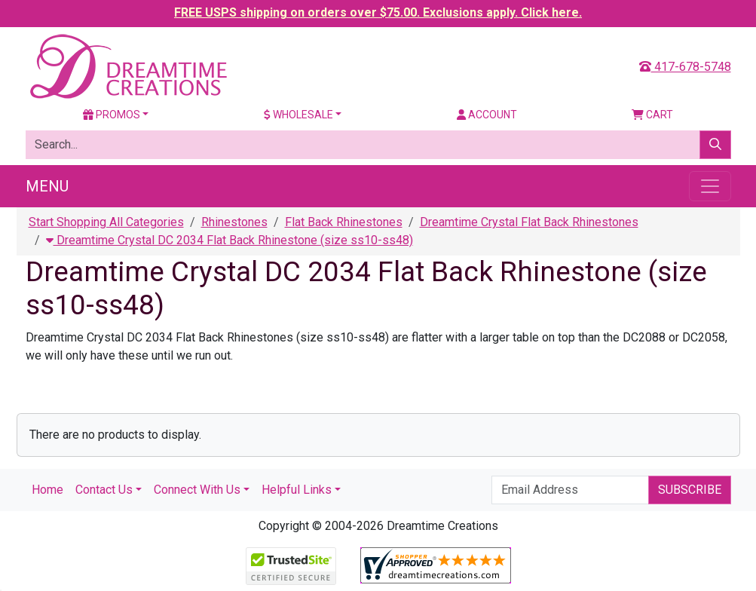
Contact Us (104, 489)
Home (47, 489)
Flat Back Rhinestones (343, 222)
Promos (111, 115)
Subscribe (689, 489)
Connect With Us (197, 489)
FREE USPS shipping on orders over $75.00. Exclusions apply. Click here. (378, 12)
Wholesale (298, 115)
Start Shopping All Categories (106, 222)
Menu (47, 186)
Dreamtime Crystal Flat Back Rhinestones (529, 222)
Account (487, 115)
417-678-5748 (685, 67)
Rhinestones (234, 222)
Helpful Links (297, 489)
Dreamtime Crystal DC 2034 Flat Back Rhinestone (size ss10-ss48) (229, 240)
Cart (652, 115)
